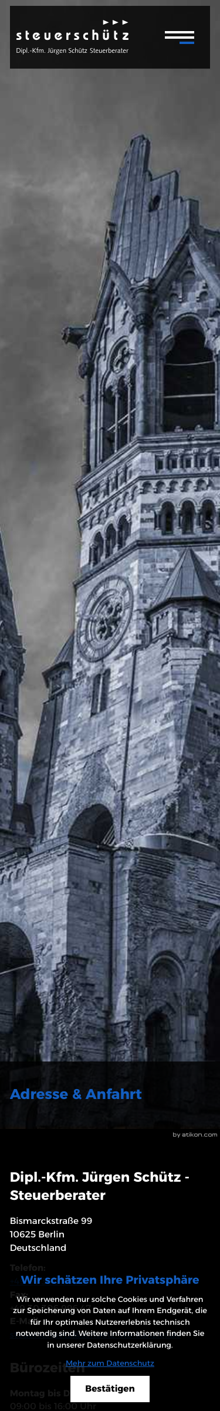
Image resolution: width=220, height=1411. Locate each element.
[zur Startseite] (72, 37)
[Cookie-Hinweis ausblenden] (110, 1389)
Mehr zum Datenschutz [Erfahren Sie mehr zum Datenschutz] (110, 1363)
